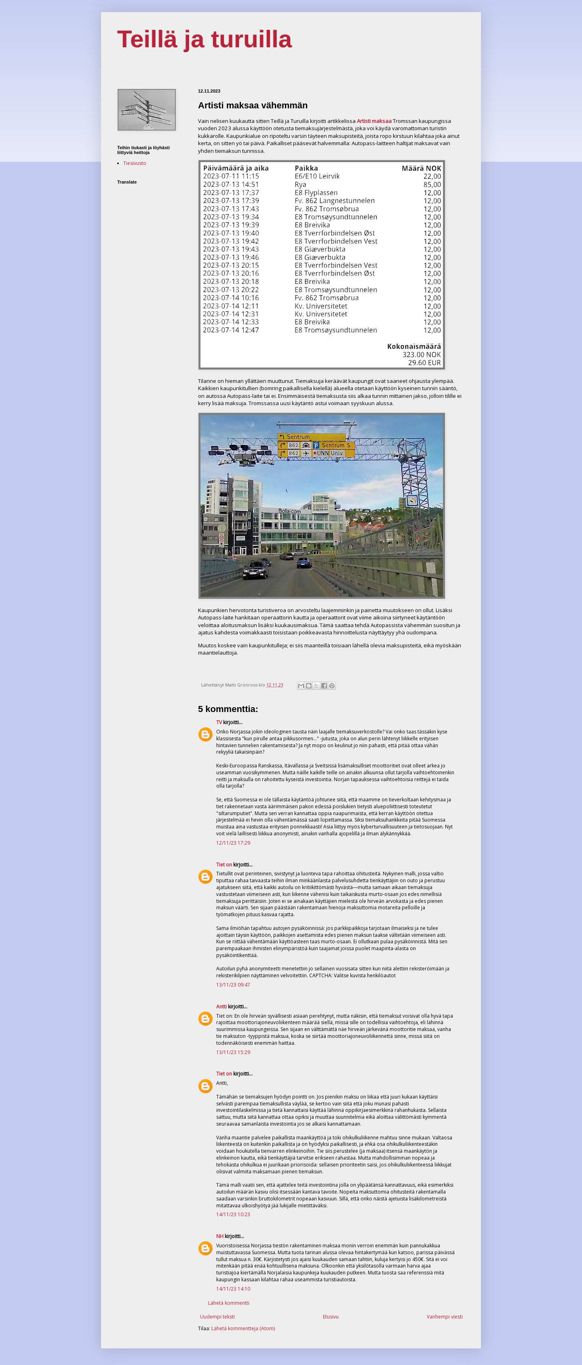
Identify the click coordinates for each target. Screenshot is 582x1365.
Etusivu (331, 1316)
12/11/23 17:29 (233, 842)
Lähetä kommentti (228, 1302)
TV (219, 722)
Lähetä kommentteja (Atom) (243, 1328)
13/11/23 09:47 (233, 984)
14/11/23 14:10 (233, 1288)
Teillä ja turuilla (204, 39)
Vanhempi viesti (445, 1316)
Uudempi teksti (217, 1316)
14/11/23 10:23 (233, 1214)
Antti (221, 1006)
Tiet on (224, 864)
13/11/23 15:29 (233, 1052)
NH (220, 1236)
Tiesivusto (134, 163)
